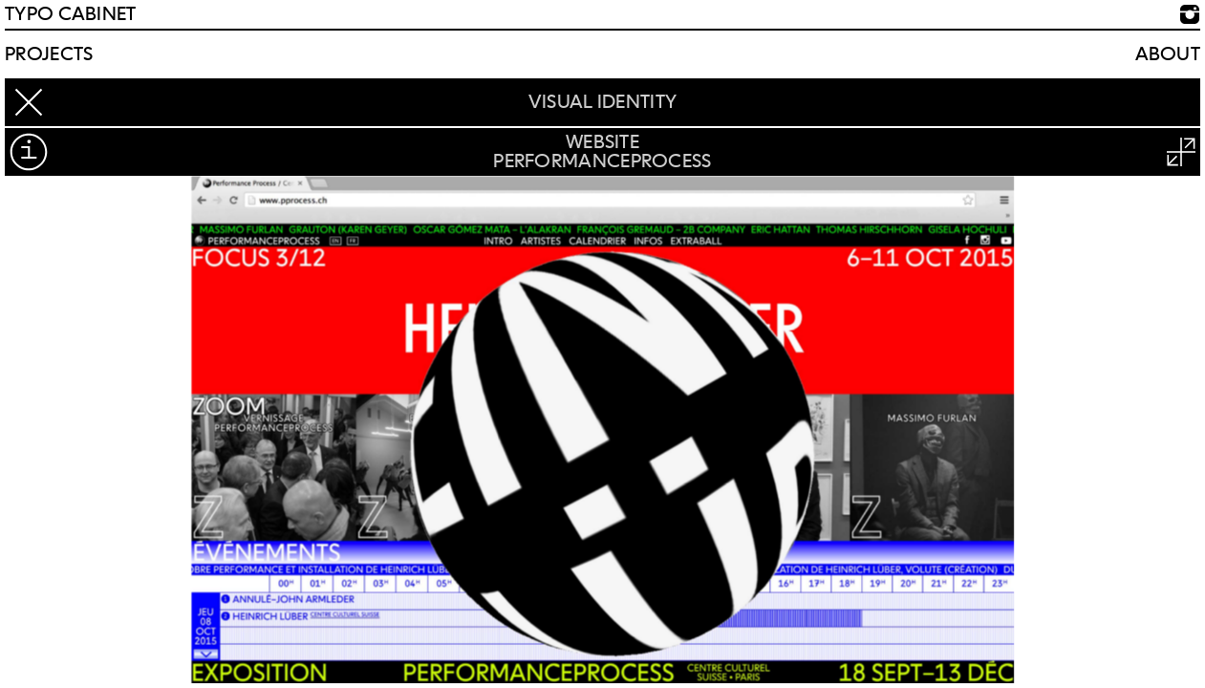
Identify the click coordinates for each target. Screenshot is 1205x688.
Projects (49, 54)
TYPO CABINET (71, 14)
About (1168, 54)
